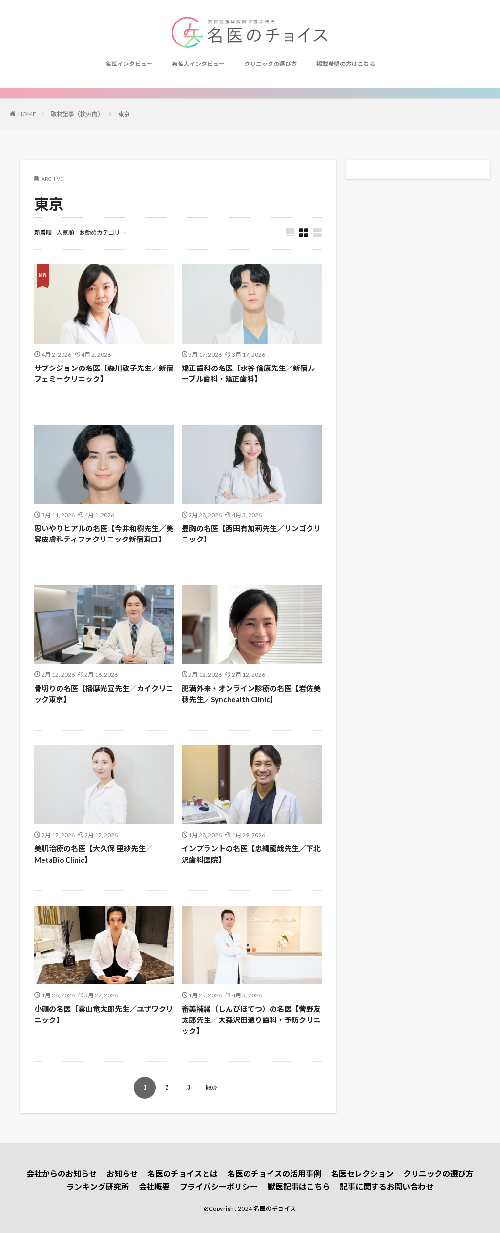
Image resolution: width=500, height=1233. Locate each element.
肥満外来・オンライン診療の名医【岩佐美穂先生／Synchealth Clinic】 (251, 694)
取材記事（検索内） (77, 114)
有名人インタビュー (198, 63)
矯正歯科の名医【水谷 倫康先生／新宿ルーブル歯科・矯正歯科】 (248, 374)
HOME (27, 114)
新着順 (43, 232)
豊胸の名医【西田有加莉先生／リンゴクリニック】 (251, 534)
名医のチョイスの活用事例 (274, 1173)
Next (211, 1087)
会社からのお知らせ (61, 1173)
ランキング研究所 (97, 1186)
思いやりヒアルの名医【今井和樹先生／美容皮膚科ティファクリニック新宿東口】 (103, 534)
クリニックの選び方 (270, 63)
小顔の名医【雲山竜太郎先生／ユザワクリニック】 (103, 1014)
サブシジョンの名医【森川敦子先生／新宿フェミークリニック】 (103, 374)
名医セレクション (362, 1173)
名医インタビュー (128, 63)
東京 (124, 114)
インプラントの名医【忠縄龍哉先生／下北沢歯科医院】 (251, 854)
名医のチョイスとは (182, 1173)
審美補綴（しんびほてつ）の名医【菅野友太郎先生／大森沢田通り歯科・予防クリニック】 (251, 1019)
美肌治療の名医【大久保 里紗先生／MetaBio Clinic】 (93, 854)
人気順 (65, 232)
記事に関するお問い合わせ (387, 1186)
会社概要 (154, 1186)
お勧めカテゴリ (99, 232)
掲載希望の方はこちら (345, 63)
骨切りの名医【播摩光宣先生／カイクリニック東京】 (103, 694)
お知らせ (122, 1173)
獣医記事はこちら (299, 1186)
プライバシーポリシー (219, 1186)
